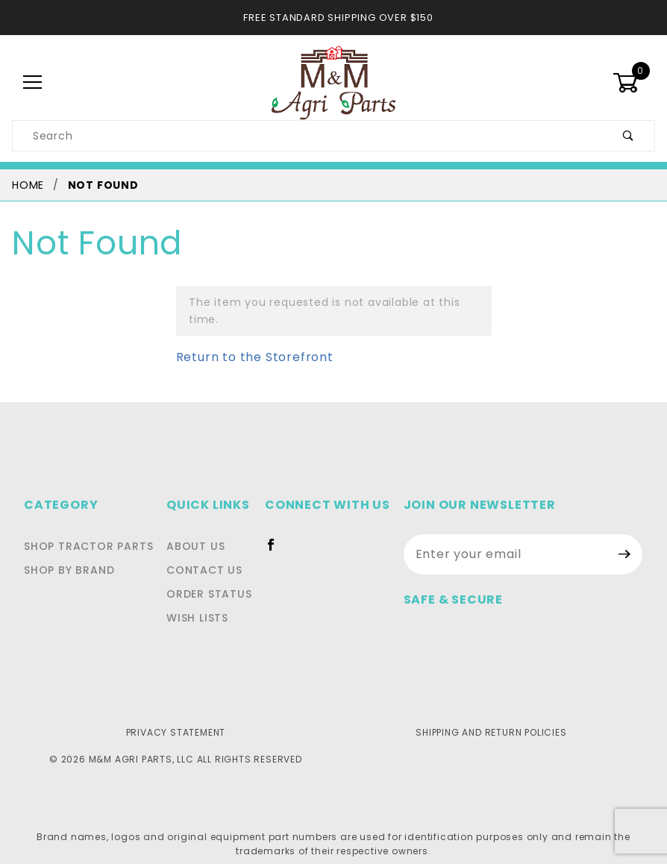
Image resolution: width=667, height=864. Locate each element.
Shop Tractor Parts (84, 529)
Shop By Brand (67, 553)
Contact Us (207, 553)
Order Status (213, 577)
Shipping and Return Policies (491, 715)
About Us (200, 529)
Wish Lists (204, 601)
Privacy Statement (175, 715)
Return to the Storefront (245, 340)
